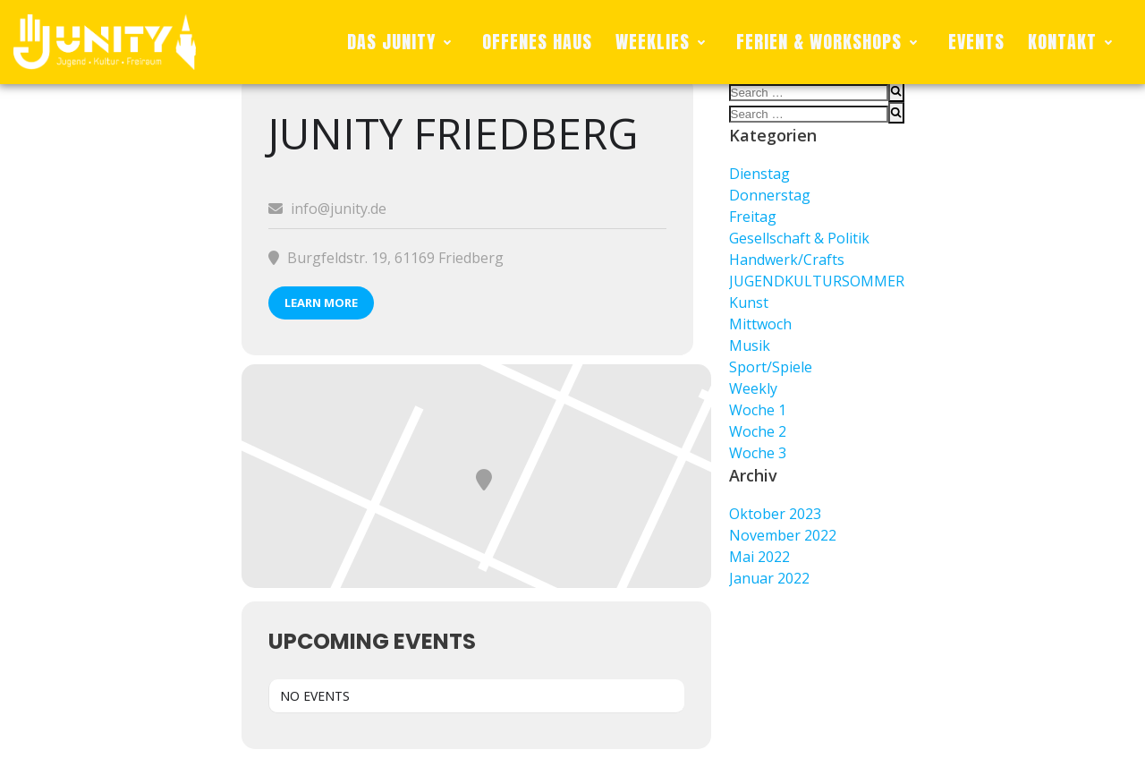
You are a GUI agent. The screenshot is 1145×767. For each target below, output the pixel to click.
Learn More (321, 302)
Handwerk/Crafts (786, 259)
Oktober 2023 (775, 514)
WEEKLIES (664, 41)
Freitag (752, 216)
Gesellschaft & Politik (799, 238)
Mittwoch (760, 324)
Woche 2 (757, 431)
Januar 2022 (769, 578)
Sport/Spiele (770, 367)
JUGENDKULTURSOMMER (816, 281)
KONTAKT (1074, 41)
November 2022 (782, 535)
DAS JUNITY (403, 41)
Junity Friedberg (453, 133)
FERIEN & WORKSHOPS (830, 41)
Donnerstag (769, 195)
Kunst (748, 302)
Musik (749, 345)
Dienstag (759, 173)
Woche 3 (757, 453)
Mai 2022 (759, 557)
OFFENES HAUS (537, 41)
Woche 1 (757, 410)
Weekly (753, 388)
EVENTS (976, 41)
